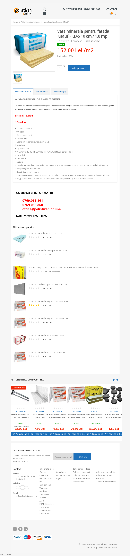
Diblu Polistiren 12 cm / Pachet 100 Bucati (21, 416)
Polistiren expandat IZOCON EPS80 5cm (47, 352)
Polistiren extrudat (81, 475)
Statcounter (5, 554)
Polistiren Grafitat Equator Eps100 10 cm (47, 284)
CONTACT (111, 9)
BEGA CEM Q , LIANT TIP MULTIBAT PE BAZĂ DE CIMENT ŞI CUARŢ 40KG (63, 267)
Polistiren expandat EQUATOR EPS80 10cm (48, 301)
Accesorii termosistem (106, 481)
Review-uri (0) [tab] (59, 91)
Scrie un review (93, 41)
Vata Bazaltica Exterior (30, 22)
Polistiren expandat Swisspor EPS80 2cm (47, 250)
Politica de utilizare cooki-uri (46, 478)
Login (58, 478)
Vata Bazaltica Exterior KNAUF (56, 22)
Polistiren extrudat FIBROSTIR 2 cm (45, 233)
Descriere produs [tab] (23, 91)
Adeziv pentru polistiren (106, 472)
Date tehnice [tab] (42, 91)
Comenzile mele (63, 475)
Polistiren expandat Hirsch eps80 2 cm (46, 335)
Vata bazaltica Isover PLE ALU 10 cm (95, 416)
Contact (43, 472)
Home (15, 22)
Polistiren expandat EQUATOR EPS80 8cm (58, 416)
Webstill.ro (112, 547)
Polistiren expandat (81, 472)
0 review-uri (76, 41)
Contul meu (61, 472)
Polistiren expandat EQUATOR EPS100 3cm (48, 318)
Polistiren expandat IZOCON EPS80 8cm (77, 416)
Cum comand (45, 485)
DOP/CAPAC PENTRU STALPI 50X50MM (113, 416)
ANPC (42, 501)
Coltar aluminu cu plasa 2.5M (40, 416)
